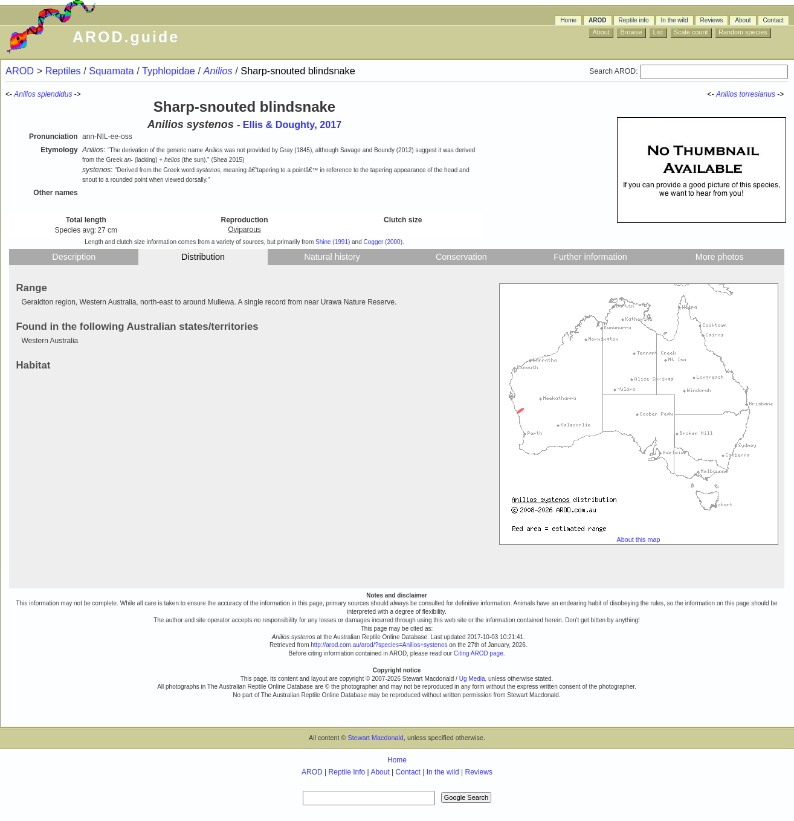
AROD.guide (126, 36)
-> (781, 94)
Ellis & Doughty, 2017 (292, 124)
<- (712, 94)
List (658, 32)
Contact (773, 20)
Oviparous (244, 229)
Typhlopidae (170, 70)
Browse (631, 32)
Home (568, 20)
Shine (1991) (332, 242)
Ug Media (472, 678)
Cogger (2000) (383, 242)
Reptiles (64, 70)
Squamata (113, 70)
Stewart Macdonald (375, 737)
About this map (638, 539)
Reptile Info (347, 772)
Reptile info (634, 20)
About (742, 20)
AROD (597, 20)
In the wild (674, 20)
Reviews (711, 20)
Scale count (691, 32)
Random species (742, 32)
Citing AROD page (478, 653)
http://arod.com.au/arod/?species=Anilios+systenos (379, 645)
